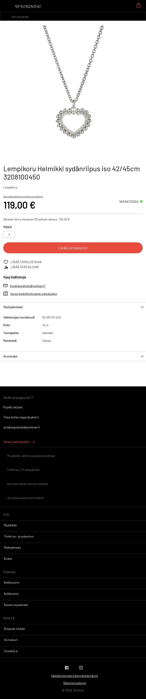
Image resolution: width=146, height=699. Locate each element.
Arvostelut (10, 356)
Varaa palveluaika (16, 442)
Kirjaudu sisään (14, 628)
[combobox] (73, 16)
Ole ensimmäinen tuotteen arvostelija (23, 196)
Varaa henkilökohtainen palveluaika (33, 294)
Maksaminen (12, 547)
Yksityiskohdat (13, 307)
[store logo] (28, 6)
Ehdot (8, 558)
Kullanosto (11, 593)
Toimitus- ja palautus (19, 536)
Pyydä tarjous (13, 407)
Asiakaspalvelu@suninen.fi (27, 286)
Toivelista (11, 651)
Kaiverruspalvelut (16, 605)
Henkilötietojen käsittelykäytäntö (74, 676)
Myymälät (10, 525)
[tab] (73, 307)
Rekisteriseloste (74, 683)
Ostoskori (11, 640)
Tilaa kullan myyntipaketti (21, 417)
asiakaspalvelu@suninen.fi (21, 427)
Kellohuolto (12, 582)
